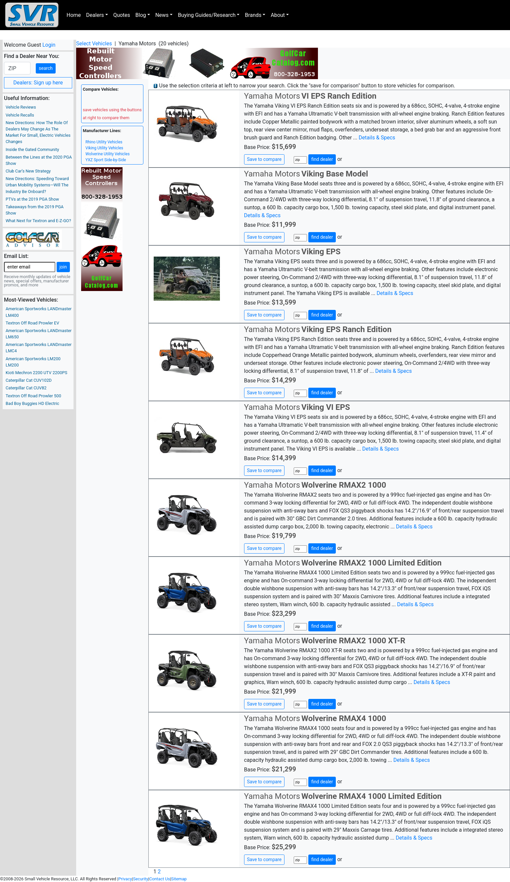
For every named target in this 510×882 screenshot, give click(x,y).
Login (48, 45)
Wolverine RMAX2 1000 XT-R (353, 640)
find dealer (322, 159)
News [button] (162, 15)
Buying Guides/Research (206, 15)
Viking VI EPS (325, 407)
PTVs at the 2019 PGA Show (32, 199)
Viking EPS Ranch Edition (346, 329)
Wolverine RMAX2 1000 (343, 485)
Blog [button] (140, 15)
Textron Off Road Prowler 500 (33, 395)
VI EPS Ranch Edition (339, 96)
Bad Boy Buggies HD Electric (32, 403)
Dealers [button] (95, 15)
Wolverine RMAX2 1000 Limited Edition (371, 562)
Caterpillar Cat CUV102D (29, 380)
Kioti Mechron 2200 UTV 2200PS (36, 372)
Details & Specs (377, 137)
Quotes (121, 15)
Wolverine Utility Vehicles (107, 154)
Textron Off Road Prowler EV (32, 322)
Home (74, 15)
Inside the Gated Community (32, 149)
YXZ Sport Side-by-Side (105, 160)
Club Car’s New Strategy (28, 171)
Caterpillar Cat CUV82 (26, 387)
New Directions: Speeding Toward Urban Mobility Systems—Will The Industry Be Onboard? (37, 185)
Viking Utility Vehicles (104, 148)
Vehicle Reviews (21, 107)
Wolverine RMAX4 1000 (343, 718)
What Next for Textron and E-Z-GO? (38, 220)
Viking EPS (320, 251)
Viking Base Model (334, 173)
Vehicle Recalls (20, 115)
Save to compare (264, 159)
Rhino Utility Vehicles (103, 142)
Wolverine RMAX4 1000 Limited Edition (371, 796)
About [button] (278, 15)
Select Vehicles (94, 43)
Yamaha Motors (272, 96)
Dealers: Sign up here (38, 82)
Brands (253, 15)
